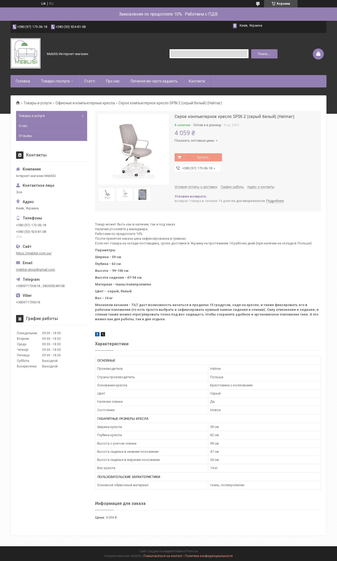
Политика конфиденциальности (209, 556)
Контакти (197, 81)
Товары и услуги (37, 103)
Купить (203, 157)
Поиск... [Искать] (264, 54)
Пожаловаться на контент (162, 556)
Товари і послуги (55, 81)
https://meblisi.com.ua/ (34, 253)
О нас (23, 126)
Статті (89, 81)
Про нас (113, 81)
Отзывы (25, 136)
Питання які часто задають (154, 81)
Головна (23, 81)
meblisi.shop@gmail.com (35, 270)
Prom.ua (192, 551)
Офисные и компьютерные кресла (85, 103)
